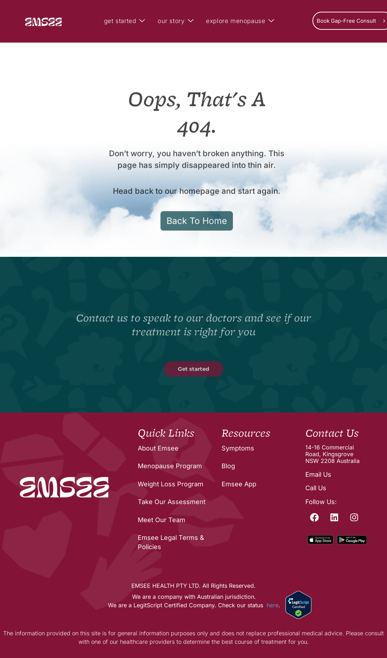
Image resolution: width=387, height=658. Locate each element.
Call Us (315, 488)
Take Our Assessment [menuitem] (172, 501)
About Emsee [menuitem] (158, 448)
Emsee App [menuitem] (239, 484)
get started (125, 21)
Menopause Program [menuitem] (170, 466)
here (272, 605)
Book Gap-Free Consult (346, 20)
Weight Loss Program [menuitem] (170, 484)
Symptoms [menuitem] (238, 448)
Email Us (318, 474)
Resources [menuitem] (246, 433)
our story (176, 21)
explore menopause (241, 21)
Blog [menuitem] (228, 466)
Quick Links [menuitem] (166, 433)
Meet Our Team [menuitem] (161, 520)
